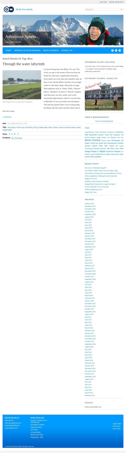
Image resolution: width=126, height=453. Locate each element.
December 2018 (90, 206)
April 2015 (88, 325)
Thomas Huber (106, 140)
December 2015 (90, 303)
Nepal (102, 151)
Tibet (121, 148)
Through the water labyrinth (23, 64)
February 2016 (90, 298)
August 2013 (89, 379)
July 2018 (88, 220)
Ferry (35, 127)
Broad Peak (108, 135)
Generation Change (37, 425)
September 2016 (90, 279)
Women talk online (37, 435)
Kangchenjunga (89, 132)
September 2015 (90, 312)
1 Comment (17, 138)
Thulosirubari (89, 148)
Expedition (101, 135)
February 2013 (90, 395)
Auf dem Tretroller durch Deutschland (39, 421)
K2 (98, 151)
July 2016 (88, 285)
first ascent (119, 146)
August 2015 (89, 314)
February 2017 (90, 266)
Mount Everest (51, 50)
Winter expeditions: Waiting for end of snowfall (101, 176)
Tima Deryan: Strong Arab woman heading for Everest (103, 173)
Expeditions (117, 135)
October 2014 (89, 341)
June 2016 (88, 287)
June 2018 (88, 222)
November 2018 (90, 209)
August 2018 (89, 217)
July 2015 (88, 317)
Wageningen (7, 130)
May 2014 (88, 355)
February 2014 (90, 363)
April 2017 (88, 260)
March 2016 (89, 295)
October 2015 (89, 309)
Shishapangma (112, 143)
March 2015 (89, 328)
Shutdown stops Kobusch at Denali (96, 181)
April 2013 (88, 390)
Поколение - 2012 (37, 437)
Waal (78, 127)
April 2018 (88, 228)
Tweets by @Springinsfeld (104, 121)
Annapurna (111, 132)
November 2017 (90, 241)
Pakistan (117, 151)
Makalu (108, 154)
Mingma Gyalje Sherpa (98, 137)
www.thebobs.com (11, 428)
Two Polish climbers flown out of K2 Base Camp (101, 170)
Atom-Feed (116, 429)
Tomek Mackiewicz (101, 132)
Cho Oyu (120, 137)
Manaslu (103, 148)
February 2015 (90, 330)
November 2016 (90, 274)
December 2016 (90, 271)
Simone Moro (97, 146)
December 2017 (90, 239)
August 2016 (89, 282)
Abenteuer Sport (36, 427)
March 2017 (89, 263)
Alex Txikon (109, 146)
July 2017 (88, 252)
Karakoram (119, 132)
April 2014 (88, 358)
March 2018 (89, 230)
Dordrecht (29, 127)
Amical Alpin (115, 154)
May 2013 (88, 387)
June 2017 (88, 255)
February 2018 (90, 233)
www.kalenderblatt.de (12, 425)
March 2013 (89, 393)
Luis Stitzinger (111, 137)
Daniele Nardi (103, 143)
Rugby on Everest (91, 179)
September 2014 (90, 344)
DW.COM (103, 2)
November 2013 (90, 371)
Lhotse (117, 148)
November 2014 (90, 339)
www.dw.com (9, 420)
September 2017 (90, 247)
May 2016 (88, 290)
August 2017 (89, 249)
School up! (67, 50)
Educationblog (35, 432)
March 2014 (89, 360)
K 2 (122, 151)
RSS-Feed (116, 426)
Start (9, 50)
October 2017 (89, 244)
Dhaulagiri (97, 148)
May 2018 (88, 225)
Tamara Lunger (89, 154)
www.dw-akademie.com (13, 423)
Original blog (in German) (27, 50)
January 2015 (89, 333)
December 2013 (90, 368)
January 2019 (89, 203)
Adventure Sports (20, 36)
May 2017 (88, 257)
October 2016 (89, 276)
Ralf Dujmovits (91, 135)
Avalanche (109, 151)
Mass (50, 127)
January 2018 (89, 236)
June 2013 (88, 385)
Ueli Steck (110, 148)
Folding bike (42, 127)
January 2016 (89, 301)
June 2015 (88, 320)
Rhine (55, 127)
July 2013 (88, 382)
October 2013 (89, 374)
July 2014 (88, 349)
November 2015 (90, 306)
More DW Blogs (116, 2)
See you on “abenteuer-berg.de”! (96, 168)
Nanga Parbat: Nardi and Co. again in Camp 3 (100, 184)
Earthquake (115, 140)
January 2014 (89, 366)
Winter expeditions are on (93, 189)
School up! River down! (67, 127)
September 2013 (90, 376)
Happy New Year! (91, 192)
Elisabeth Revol (100, 154)
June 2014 (88, 352)
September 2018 (90, 214)
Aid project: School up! (16, 127)
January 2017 (89, 268)
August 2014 (89, 347)
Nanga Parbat (91, 151)
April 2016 (88, 293)
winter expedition (95, 157)
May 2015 (88, 322)
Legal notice (117, 424)
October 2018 (89, 212)
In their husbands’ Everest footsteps (97, 187)
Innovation (34, 430)
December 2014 (90, 336)
